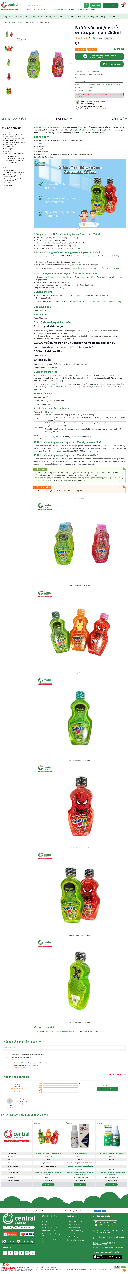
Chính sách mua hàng (74, 1224)
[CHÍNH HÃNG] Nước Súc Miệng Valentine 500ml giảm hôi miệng (96, 301)
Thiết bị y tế (49, 16)
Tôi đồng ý (97, 1211)
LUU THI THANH (104, 1243)
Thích (14, 1059)
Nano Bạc (83, 1174)
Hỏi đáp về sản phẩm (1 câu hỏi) (23, 1041)
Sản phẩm (18, 16)
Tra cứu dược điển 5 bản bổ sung (62, 9)
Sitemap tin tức (78, 1240)
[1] (67, 425)
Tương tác (8, 151)
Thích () (16, 1068)
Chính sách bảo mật (86, 1211)
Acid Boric (80, 375)
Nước (36, 446)
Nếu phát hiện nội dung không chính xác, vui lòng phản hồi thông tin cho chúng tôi (100, 95)
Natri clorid (97, 384)
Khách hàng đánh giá (16, 1076)
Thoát (104, 1211)
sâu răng (110, 423)
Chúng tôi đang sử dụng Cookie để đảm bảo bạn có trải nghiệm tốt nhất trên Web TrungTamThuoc (56, 1211)
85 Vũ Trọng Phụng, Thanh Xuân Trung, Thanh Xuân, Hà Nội (109, 1231)
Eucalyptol (88, 375)
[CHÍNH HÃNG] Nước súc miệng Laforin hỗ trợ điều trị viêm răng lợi (96, 268)
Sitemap (69, 1240)
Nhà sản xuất (10, 170)
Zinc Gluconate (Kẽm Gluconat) (116, 1173)
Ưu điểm (8, 183)
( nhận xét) (17, 1091)
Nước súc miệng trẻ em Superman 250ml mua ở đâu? (14, 179)
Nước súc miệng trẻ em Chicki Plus (47, 375)
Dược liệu (62, 16)
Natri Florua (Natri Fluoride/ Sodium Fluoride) (106, 84)
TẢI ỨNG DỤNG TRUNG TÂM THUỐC (106, 1252)
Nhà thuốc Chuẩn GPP (49, 1228)
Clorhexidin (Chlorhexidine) (74, 1172)
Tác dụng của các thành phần (15, 172)
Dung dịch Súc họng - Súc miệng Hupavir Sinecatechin (111, 1153)
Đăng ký (112, 5)
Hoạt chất (81, 16)
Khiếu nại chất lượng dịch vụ (51, 1239)
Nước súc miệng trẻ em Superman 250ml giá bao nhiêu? (14, 175)
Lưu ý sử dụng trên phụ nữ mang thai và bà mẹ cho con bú (14, 159)
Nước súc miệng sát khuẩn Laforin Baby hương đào (53, 384)
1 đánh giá (99, 38)
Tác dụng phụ (9, 149)
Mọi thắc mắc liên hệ (101, 1216)
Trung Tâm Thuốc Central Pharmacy (85, 130)
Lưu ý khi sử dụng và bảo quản (14, 153)
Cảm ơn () (26, 1104)
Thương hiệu (93, 16)
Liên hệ (112, 16)
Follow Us (7, 1247)
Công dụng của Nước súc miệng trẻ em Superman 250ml (14, 135)
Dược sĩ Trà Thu (96, 101)
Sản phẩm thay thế (11, 168)
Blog (103, 16)
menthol (37, 1172)
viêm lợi (77, 248)
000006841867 (100, 1245)
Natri (47, 423)
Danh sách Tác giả (73, 1237)
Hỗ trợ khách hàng (49, 1216)
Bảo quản (11, 165)
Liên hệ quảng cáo (48, 1242)
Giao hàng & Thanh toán (75, 1234)
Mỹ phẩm (30, 16)
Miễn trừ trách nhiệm (49, 1231)
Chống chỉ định (9, 146)
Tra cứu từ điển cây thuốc (86, 9)
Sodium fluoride (62, 1031)
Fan (9, 1241)
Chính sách (71, 1216)
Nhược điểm (9, 185)
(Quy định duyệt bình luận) (117, 1074)
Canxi (67, 429)
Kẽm (37, 149)
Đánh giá (119, 118)
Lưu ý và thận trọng (14, 156)
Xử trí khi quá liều (13, 162)
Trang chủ (7, 16)
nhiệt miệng (76, 265)
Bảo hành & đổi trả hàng (75, 1231)
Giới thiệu (45, 1221)
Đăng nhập (96, 5)
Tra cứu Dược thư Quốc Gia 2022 (37, 9)
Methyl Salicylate (51, 437)
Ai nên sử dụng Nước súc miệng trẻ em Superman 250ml (14, 139)
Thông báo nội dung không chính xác (53, 1235)
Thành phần (9, 132)
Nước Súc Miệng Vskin (80, 1153)
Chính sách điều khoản (74, 1221)
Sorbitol (46, 154)
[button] (63, 1189)
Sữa (39, 16)
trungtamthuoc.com (109, 130)
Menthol (90, 84)
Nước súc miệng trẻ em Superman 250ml (50, 127)
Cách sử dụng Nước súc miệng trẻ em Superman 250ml (14, 143)
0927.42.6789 (106, 1225)
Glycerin (48, 415)
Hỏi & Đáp (64, 118)
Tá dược (71, 16)
